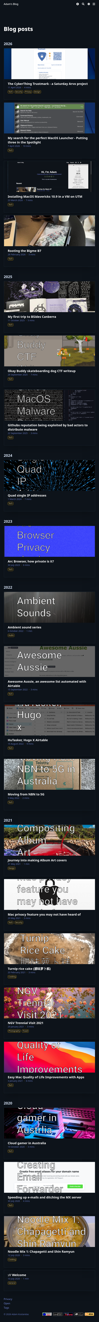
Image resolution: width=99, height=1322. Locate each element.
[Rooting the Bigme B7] (49, 241)
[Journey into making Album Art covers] (49, 850)
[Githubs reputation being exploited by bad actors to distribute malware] (49, 417)
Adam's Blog (11, 4)
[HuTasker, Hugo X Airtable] (49, 730)
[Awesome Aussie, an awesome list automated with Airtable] (49, 674)
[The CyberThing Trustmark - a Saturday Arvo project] (49, 74)
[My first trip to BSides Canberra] (49, 306)
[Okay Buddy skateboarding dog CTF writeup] (49, 361)
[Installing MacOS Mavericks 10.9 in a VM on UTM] (49, 186)
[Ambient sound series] (49, 617)
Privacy (8, 1299)
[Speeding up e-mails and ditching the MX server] (49, 1187)
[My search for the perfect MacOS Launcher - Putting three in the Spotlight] (49, 130)
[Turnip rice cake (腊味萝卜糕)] (49, 958)
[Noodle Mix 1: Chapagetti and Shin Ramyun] (49, 1241)
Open (7, 1303)
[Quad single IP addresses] (49, 485)
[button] (77, 4)
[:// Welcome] (49, 1280)
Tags (6, 1307)
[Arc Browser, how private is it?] (49, 551)
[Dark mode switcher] (89, 4)
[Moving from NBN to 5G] (49, 784)
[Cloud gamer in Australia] (49, 1133)
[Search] (83, 4)
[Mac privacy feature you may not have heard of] (49, 904)
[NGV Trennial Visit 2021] (49, 1013)
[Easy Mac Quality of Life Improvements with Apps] (49, 1067)
